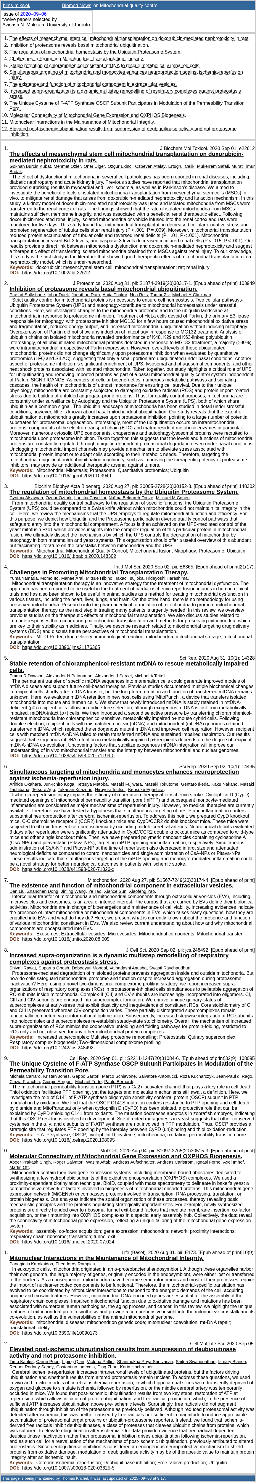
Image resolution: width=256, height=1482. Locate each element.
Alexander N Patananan (69, 676)
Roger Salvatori (68, 1162)
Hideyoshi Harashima (167, 578)
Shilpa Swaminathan (195, 1361)
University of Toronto (68, 24)
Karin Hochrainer (136, 1367)
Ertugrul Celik (181, 166)
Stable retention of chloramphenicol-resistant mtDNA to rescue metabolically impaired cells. (105, 65)
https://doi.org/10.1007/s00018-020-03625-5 (68, 1467)
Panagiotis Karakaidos (31, 1264)
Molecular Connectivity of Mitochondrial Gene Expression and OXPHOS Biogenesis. (97, 115)
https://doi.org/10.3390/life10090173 (60, 1333)
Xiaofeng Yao (142, 891)
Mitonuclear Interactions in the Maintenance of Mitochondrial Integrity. (82, 122)
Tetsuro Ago (43, 789)
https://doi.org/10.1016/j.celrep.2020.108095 (68, 1140)
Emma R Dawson (26, 676)
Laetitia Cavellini (90, 497)
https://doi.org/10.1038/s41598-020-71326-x (68, 869)
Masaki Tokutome (161, 784)
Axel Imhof (233, 1162)
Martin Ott (19, 1167)
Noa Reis (139, 294)
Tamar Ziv (160, 294)
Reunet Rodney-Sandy (31, 1367)
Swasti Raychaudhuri (169, 968)
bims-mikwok (16, 5)
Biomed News (76, 5)
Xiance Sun (115, 891)
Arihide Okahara (25, 784)
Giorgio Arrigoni (57, 1081)
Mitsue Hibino (99, 578)
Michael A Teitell (149, 676)
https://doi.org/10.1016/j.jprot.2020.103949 (66, 475)
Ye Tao (94, 891)
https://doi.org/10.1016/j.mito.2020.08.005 (66, 939)
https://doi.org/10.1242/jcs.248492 (58, 1047)
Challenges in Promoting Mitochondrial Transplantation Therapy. (76, 58)
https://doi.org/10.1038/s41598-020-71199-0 (68, 755)
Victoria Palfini (100, 1361)
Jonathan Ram (86, 294)
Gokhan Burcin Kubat (30, 166)
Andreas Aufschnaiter (133, 1162)
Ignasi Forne (208, 1162)
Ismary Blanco (232, 1361)
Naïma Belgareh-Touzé (131, 497)
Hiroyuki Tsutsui (110, 789)
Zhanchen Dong (42, 891)
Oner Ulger (94, 166)
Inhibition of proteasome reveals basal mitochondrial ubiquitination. (79, 45)
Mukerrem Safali (213, 166)
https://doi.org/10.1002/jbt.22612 (56, 272)
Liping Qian (73, 1361)
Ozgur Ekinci (120, 166)
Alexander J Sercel (113, 676)
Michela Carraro (25, 1076)
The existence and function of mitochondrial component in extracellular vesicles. (93, 84)
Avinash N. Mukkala (23, 24)
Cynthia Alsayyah (26, 497)
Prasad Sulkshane (27, 294)
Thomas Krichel (74, 1478)
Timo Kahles (21, 1361)
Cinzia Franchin (24, 1081)
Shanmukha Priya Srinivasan (145, 1361)
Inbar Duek (58, 294)
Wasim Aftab (98, 1162)
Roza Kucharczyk (197, 1076)
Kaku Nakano (224, 784)
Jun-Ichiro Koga (59, 784)
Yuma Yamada (23, 578)
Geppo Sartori (85, 1076)
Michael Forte (88, 1081)
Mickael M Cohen (173, 497)
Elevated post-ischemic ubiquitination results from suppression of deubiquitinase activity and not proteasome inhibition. (122, 1352)
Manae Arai (72, 578)
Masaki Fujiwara (126, 784)
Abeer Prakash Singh (30, 1162)
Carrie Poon (47, 1361)
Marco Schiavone (119, 1076)
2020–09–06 (33, 14)
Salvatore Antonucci (158, 1076)
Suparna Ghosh (53, 968)
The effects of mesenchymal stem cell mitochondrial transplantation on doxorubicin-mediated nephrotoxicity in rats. (129, 38)
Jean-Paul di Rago (234, 1076)
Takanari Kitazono (75, 789)
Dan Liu (17, 891)
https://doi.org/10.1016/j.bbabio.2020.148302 (69, 556)
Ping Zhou (107, 1367)
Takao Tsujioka (129, 578)
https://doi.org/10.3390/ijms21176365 (61, 647)
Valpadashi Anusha (128, 968)
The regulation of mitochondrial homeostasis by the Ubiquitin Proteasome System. (95, 51)
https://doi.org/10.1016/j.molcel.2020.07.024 (68, 1241)
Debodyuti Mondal (89, 968)
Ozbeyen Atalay (150, 166)
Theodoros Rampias (75, 1264)
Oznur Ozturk (59, 497)
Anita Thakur (114, 294)
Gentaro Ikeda (195, 784)
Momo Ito (49, 578)
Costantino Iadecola (75, 1367)
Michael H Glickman (191, 294)
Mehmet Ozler (67, 166)
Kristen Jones (56, 1076)
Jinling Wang (73, 891)
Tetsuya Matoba (92, 784)
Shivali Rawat (22, 968)
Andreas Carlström (175, 1162)
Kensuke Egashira (146, 789)
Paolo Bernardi (118, 1081)
